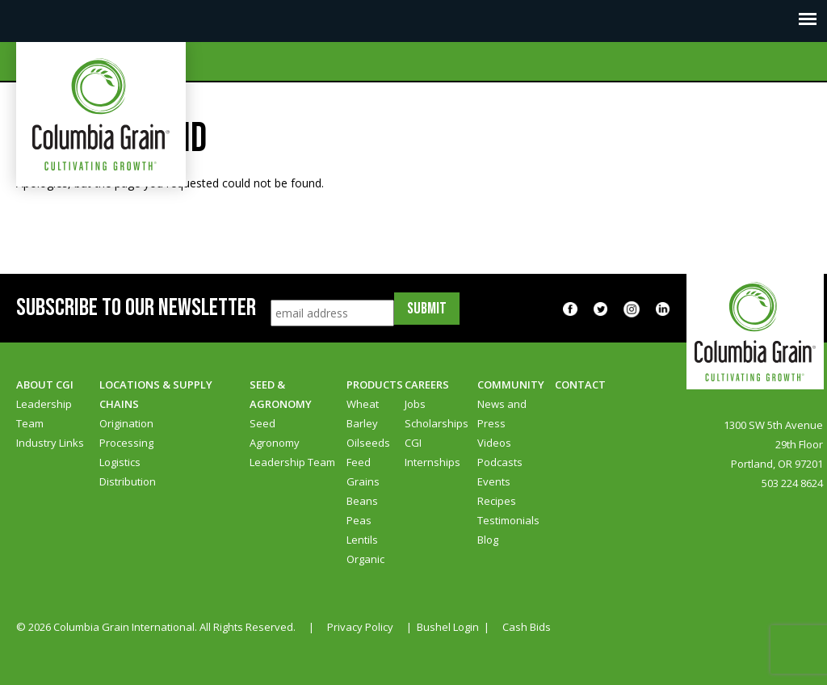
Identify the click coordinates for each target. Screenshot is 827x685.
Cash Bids (526, 627)
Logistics (120, 462)
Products (374, 384)
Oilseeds (368, 442)
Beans (362, 501)
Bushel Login (448, 627)
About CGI (44, 384)
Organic (365, 559)
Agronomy (275, 442)
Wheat (362, 404)
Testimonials (508, 520)
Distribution (127, 481)
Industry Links (50, 442)
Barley (362, 423)
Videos (494, 442)
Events (493, 481)
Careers (427, 384)
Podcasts (500, 462)
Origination (126, 423)
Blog (487, 539)
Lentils (362, 539)
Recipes (496, 501)
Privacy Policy (360, 627)
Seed (262, 423)
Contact (580, 384)
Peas (359, 520)
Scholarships (436, 423)
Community (510, 384)
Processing (126, 442)
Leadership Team (292, 462)
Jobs (415, 404)
